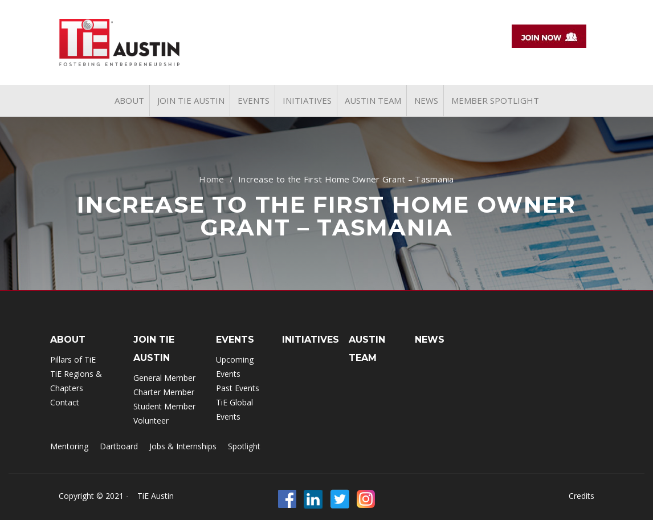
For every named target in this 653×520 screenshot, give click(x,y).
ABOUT (67, 339)
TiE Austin (155, 495)
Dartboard (119, 446)
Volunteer (151, 420)
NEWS (429, 339)
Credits (581, 495)
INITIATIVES (310, 339)
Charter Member (163, 392)
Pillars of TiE (73, 359)
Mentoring (69, 446)
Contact (64, 402)
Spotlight (244, 446)
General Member (164, 377)
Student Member (164, 406)
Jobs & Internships (183, 446)
